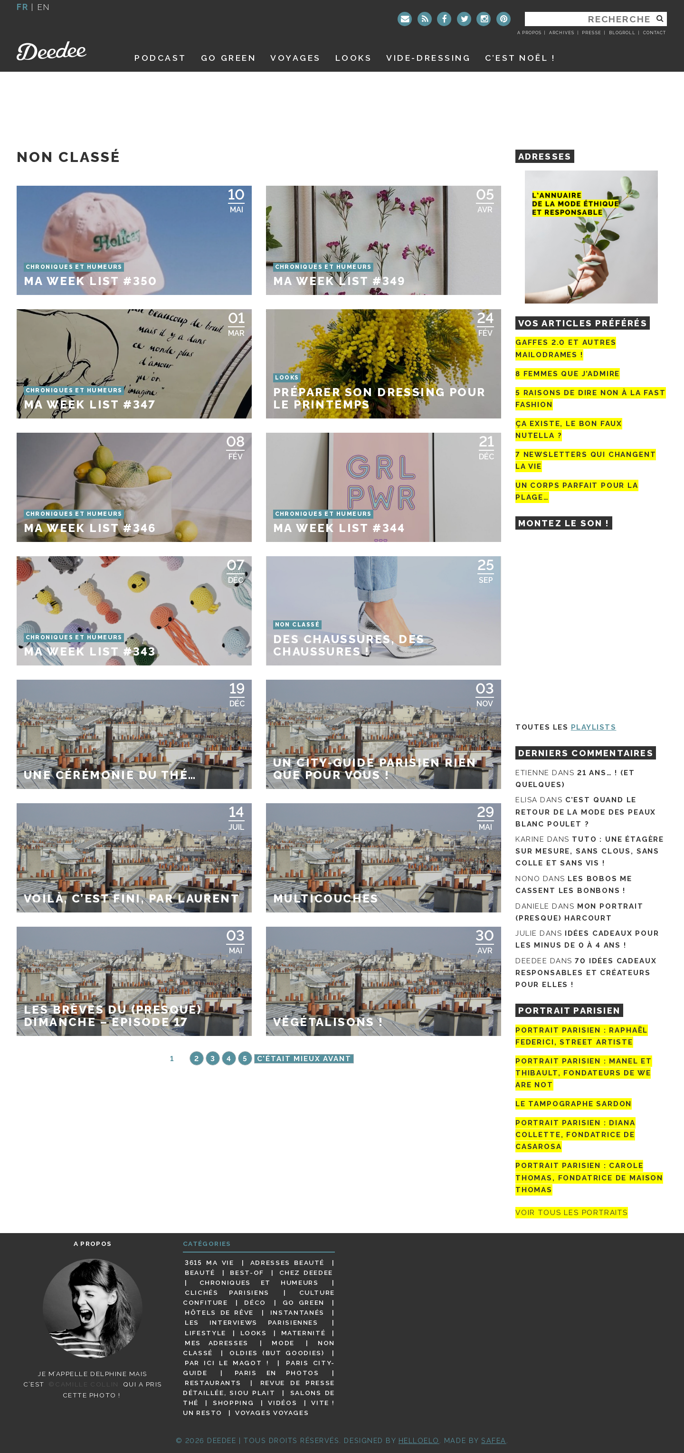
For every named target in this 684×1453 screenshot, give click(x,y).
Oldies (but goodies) (276, 1353)
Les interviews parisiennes (251, 1322)
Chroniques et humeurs (259, 1282)
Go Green (303, 1302)
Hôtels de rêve (219, 1312)
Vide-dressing (428, 58)
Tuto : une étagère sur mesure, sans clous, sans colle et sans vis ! (589, 851)
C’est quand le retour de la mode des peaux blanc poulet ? (585, 812)
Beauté (200, 1272)
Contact (654, 32)
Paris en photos (277, 1373)
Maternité (303, 1333)
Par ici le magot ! (227, 1363)
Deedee (65, 50)
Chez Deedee (306, 1272)
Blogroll (622, 32)
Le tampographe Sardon (573, 1104)
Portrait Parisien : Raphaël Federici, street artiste (581, 1036)
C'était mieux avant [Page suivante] (304, 1058)
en (43, 7)
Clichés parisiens (227, 1292)
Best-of (247, 1272)
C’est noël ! (520, 58)
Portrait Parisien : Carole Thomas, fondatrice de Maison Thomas (589, 1178)
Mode (283, 1343)
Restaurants (213, 1383)
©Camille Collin (83, 1384)
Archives (561, 32)
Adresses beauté (287, 1262)
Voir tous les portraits (571, 1212)
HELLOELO (419, 1440)
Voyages (295, 58)
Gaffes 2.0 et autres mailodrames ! (565, 348)
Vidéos (282, 1402)
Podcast (160, 58)
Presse (591, 32)
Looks (353, 58)
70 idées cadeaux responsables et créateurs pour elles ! (585, 973)
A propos (529, 32)
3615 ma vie (209, 1262)
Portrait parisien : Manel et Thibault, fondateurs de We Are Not (583, 1073)
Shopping (233, 1402)
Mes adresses (216, 1343)
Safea (493, 1440)
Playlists (594, 727)
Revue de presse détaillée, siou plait (259, 1387)
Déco (255, 1302)
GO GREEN (228, 58)
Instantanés (297, 1312)
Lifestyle (205, 1333)
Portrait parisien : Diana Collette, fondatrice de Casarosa (575, 1135)
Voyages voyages (272, 1412)
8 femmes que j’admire (567, 374)
